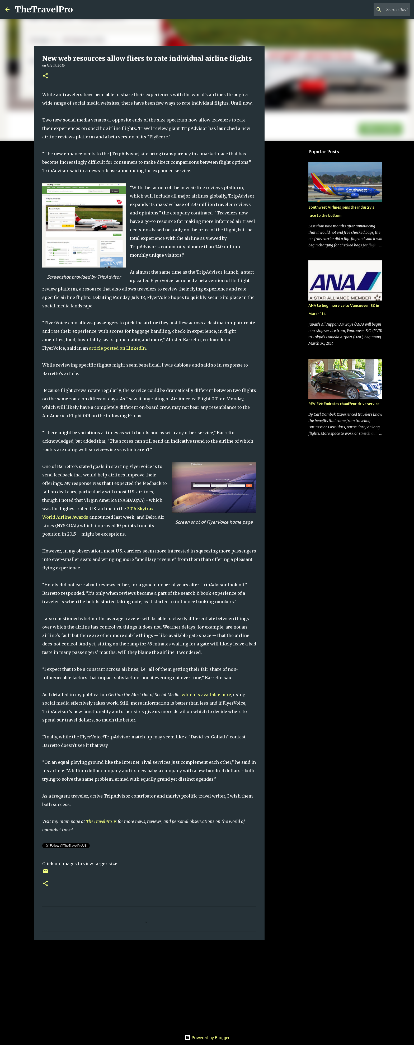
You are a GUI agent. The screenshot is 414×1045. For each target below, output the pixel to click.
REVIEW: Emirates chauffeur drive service (343, 404)
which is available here (206, 694)
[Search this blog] (382, 9)
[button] (45, 76)
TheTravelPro (44, 9)
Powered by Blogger (207, 1037)
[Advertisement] (149, 985)
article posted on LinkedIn (117, 348)
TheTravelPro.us (101, 821)
